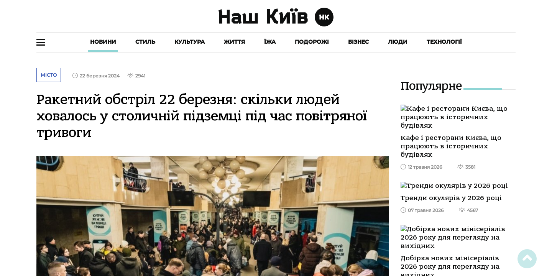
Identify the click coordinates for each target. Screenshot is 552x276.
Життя (234, 41)
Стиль (145, 41)
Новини (103, 41)
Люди (397, 41)
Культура (189, 41)
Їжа (270, 41)
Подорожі (312, 41)
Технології (444, 41)
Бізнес (358, 41)
